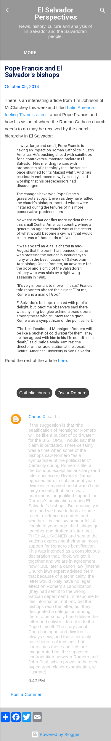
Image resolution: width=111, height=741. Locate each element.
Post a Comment (27, 694)
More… (32, 52)
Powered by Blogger (55, 734)
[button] (102, 69)
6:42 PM (36, 680)
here (62, 360)
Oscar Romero (72, 392)
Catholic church (34, 392)
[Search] (102, 11)
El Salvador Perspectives (55, 13)
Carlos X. (37, 416)
